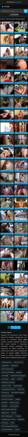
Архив (5, 6)
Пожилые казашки (8, 382)
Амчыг (17, 429)
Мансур (19, 379)
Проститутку (18, 362)
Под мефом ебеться (8, 389)
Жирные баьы (14, 402)
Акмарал (4, 402)
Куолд (13, 413)
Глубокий (5, 376)
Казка (13, 379)
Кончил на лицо (7, 399)
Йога (12, 423)
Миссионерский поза (9, 409)
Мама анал (5, 413)
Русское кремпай (7, 396)
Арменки (21, 419)
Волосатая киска (7, 369)
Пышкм (18, 372)
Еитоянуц (5, 423)
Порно (14, 2)
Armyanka (14, 365)
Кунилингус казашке (18, 376)
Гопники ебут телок (8, 419)
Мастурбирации (7, 416)
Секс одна (5, 379)
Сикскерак (5, 365)
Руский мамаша (7, 429)
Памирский (18, 386)
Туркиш (18, 416)
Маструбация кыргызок (10, 426)
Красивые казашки (17, 392)
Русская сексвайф (8, 372)
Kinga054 (4, 406)
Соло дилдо (14, 406)
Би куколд (5, 392)
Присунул (20, 389)
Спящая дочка (6, 362)
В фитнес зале (6, 386)
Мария (18, 399)
